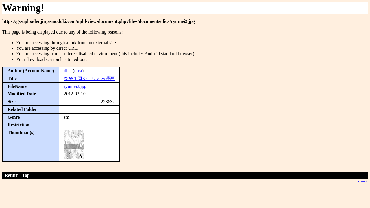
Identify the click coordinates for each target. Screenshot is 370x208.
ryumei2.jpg (75, 86)
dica (68, 70)
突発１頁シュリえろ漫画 (89, 78)
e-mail (363, 181)
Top (26, 175)
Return (12, 175)
